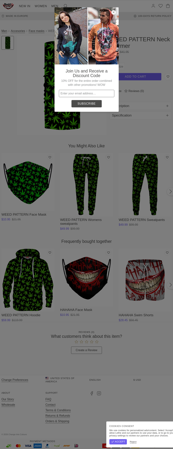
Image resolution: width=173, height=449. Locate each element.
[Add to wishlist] (50, 157)
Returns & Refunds (57, 415)
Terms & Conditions (58, 410)
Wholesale (8, 404)
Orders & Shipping (57, 421)
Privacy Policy (163, 434)
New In (24, 6)
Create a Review (86, 350)
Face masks (36, 31)
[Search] (65, 6)
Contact (50, 404)
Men (54, 6)
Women (41, 6)
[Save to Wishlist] (168, 76)
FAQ (48, 399)
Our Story (7, 399)
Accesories (18, 31)
